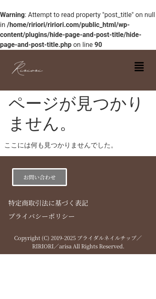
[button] (139, 67)
